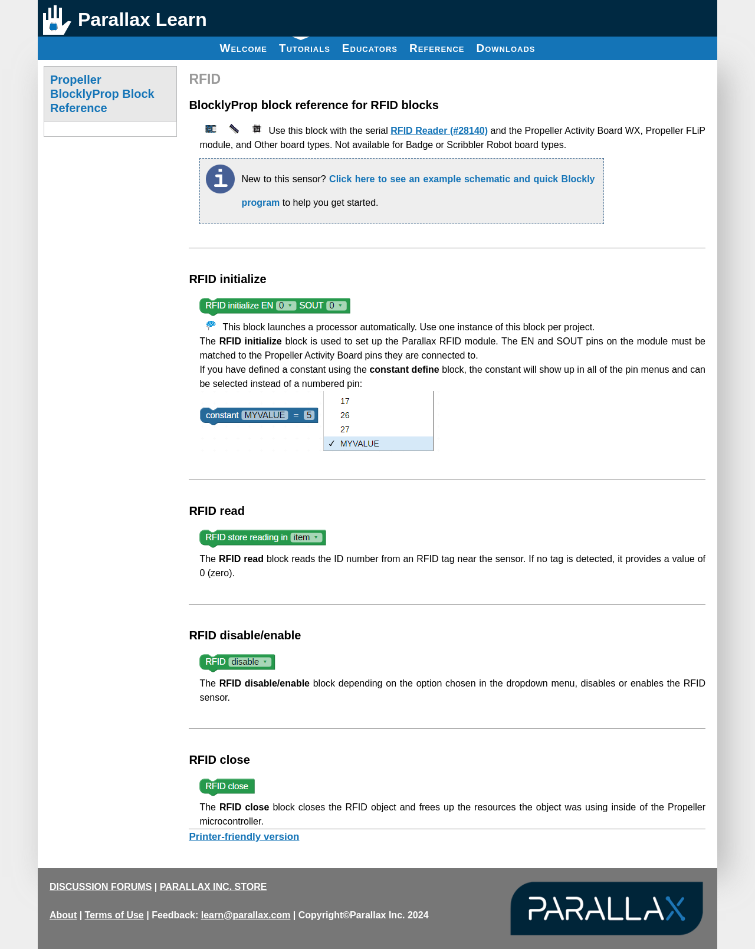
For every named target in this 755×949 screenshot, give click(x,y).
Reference (437, 48)
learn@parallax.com (246, 915)
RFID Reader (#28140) (439, 131)
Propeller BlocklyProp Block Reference (102, 93)
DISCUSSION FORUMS (101, 887)
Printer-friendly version (244, 836)
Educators (370, 48)
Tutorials (304, 45)
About (63, 915)
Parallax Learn (142, 19)
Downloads (506, 48)
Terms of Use (114, 915)
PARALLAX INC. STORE (213, 887)
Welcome (243, 48)
